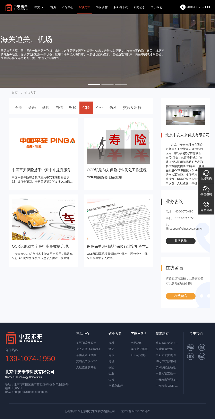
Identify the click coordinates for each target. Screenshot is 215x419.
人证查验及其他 (86, 367)
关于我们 (156, 7)
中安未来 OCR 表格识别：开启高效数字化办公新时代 (168, 385)
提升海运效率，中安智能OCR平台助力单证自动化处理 (168, 349)
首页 (53, 7)
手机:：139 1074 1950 (180, 218)
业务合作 (102, 7)
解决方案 (85, 7)
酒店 (45, 108)
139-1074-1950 (30, 358)
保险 (86, 108)
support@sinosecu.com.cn (31, 391)
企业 (99, 108)
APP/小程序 (138, 355)
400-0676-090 (198, 7)
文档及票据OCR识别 (88, 361)
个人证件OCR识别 (88, 349)
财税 (72, 108)
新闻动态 (139, 7)
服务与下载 (120, 7)
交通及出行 (132, 108)
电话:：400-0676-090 (179, 211)
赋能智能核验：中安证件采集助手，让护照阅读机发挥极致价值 (168, 342)
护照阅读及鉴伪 (86, 342)
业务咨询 (180, 240)
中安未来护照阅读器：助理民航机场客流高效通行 (168, 355)
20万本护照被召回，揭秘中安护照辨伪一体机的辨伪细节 (168, 361)
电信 (59, 108)
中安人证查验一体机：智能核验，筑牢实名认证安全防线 (168, 373)
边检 (113, 108)
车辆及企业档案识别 (88, 355)
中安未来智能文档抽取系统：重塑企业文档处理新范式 (168, 379)
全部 (18, 108)
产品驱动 (136, 342)
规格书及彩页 (139, 349)
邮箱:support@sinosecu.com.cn (184, 226)
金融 (32, 108)
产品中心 (67, 7)
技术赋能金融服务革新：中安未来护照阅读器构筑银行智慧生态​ (168, 367)
